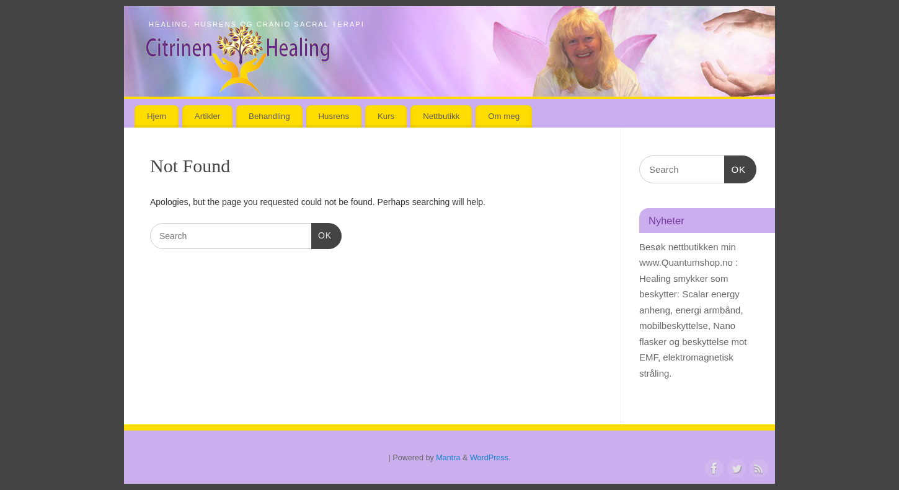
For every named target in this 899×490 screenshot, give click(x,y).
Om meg (504, 116)
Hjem (156, 116)
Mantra (448, 457)
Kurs (386, 116)
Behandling (269, 116)
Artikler (207, 116)
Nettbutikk (441, 116)
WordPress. (490, 457)
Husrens (334, 116)
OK (321, 234)
